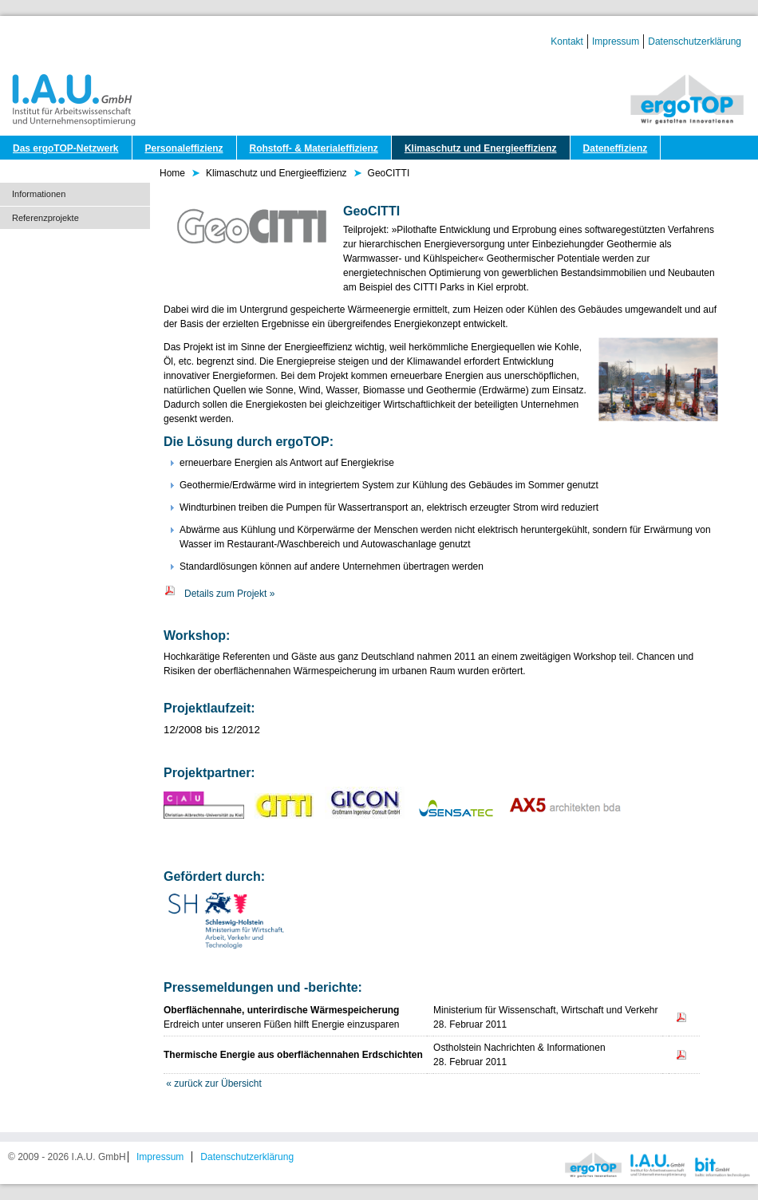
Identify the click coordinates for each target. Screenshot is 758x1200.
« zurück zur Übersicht (213, 1083)
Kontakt (567, 41)
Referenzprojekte (45, 218)
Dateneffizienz (615, 148)
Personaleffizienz (184, 148)
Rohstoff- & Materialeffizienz (314, 148)
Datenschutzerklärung (694, 41)
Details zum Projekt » (219, 593)
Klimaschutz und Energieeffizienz (481, 148)
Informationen (38, 194)
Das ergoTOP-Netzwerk (66, 148)
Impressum (615, 41)
